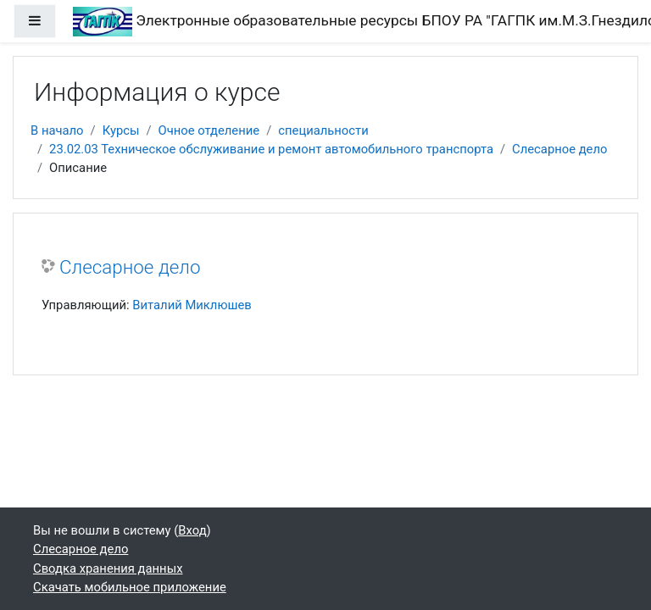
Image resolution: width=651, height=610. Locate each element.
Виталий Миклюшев (191, 305)
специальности (323, 130)
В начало (57, 130)
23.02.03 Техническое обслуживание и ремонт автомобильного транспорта (271, 149)
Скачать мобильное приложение (129, 587)
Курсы (121, 130)
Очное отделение (209, 130)
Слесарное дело (559, 149)
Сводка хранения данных (107, 568)
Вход (192, 530)
